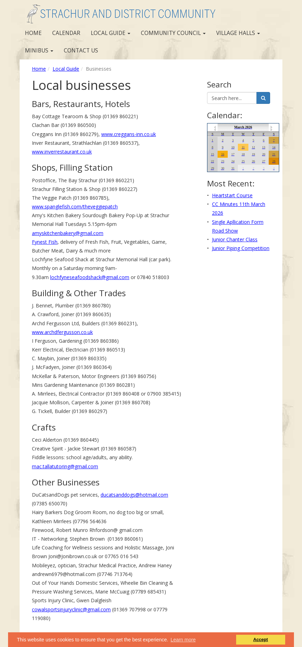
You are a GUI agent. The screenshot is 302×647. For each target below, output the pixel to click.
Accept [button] (260, 639)
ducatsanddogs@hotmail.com (134, 494)
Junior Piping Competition (240, 248)
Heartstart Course (232, 195)
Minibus (39, 50)
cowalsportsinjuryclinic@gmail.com (71, 609)
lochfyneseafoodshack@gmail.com (89, 277)
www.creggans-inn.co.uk (128, 134)
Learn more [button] (183, 639)
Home (33, 33)
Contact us (81, 50)
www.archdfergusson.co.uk (62, 332)
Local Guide (110, 33)
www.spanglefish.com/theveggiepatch (75, 206)
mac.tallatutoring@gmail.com (65, 466)
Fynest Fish (44, 242)
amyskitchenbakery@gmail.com (67, 233)
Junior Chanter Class (235, 239)
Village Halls (238, 33)
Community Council (173, 33)
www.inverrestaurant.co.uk (62, 151)
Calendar (66, 33)
